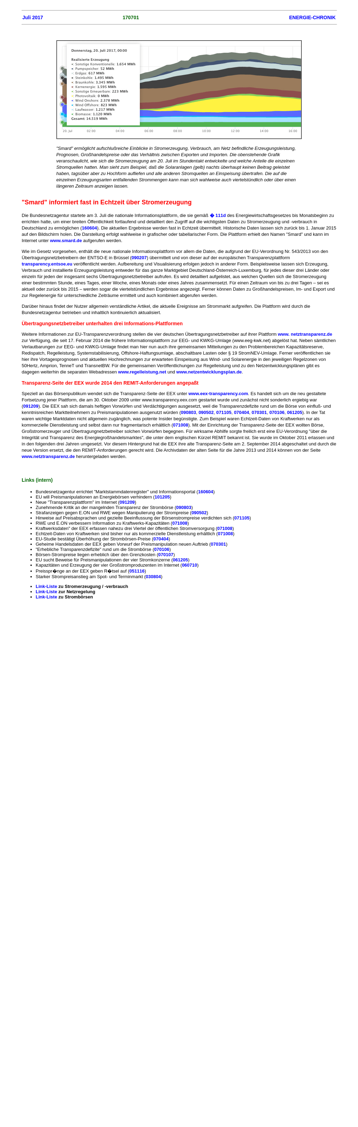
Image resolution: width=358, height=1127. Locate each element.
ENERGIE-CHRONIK (312, 17)
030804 (153, 576)
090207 (138, 257)
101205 (162, 497)
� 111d (217, 215)
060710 (189, 565)
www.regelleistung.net (142, 372)
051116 (136, 571)
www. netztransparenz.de (305, 334)
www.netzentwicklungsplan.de (209, 372)
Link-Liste (47, 586)
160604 (89, 228)
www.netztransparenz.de (48, 456)
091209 (30, 406)
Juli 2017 (32, 17)
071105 (223, 412)
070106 (276, 412)
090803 (188, 412)
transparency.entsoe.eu (48, 264)
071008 (180, 425)
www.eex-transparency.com (218, 393)
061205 (294, 412)
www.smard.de (66, 240)
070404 (241, 412)
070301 (259, 412)
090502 (206, 412)
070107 (165, 554)
